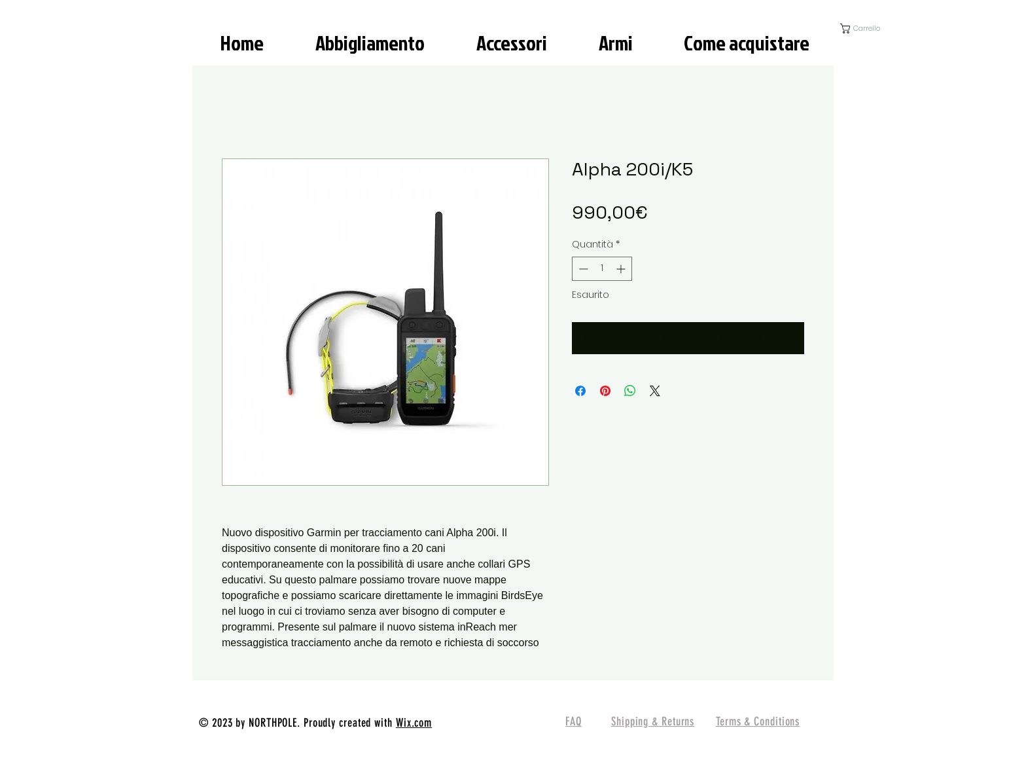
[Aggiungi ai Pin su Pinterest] (605, 391)
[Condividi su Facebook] (580, 391)
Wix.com (414, 723)
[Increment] (622, 268)
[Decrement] (582, 268)
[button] (871, 28)
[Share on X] (655, 391)
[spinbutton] (602, 268)
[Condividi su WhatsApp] (630, 391)
